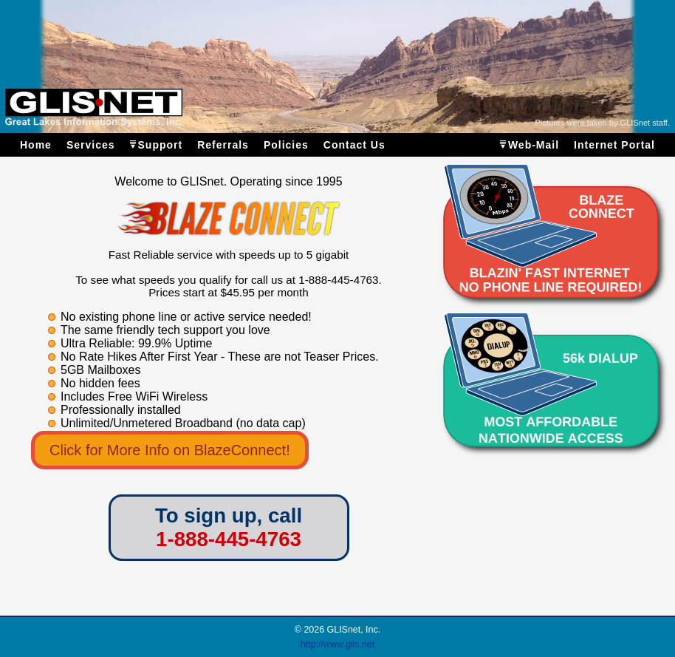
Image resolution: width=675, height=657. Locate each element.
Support (160, 145)
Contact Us (354, 145)
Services (90, 145)
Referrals (223, 145)
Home (36, 145)
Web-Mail (533, 145)
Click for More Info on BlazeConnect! (169, 450)
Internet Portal (614, 145)
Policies (286, 145)
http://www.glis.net (337, 644)
